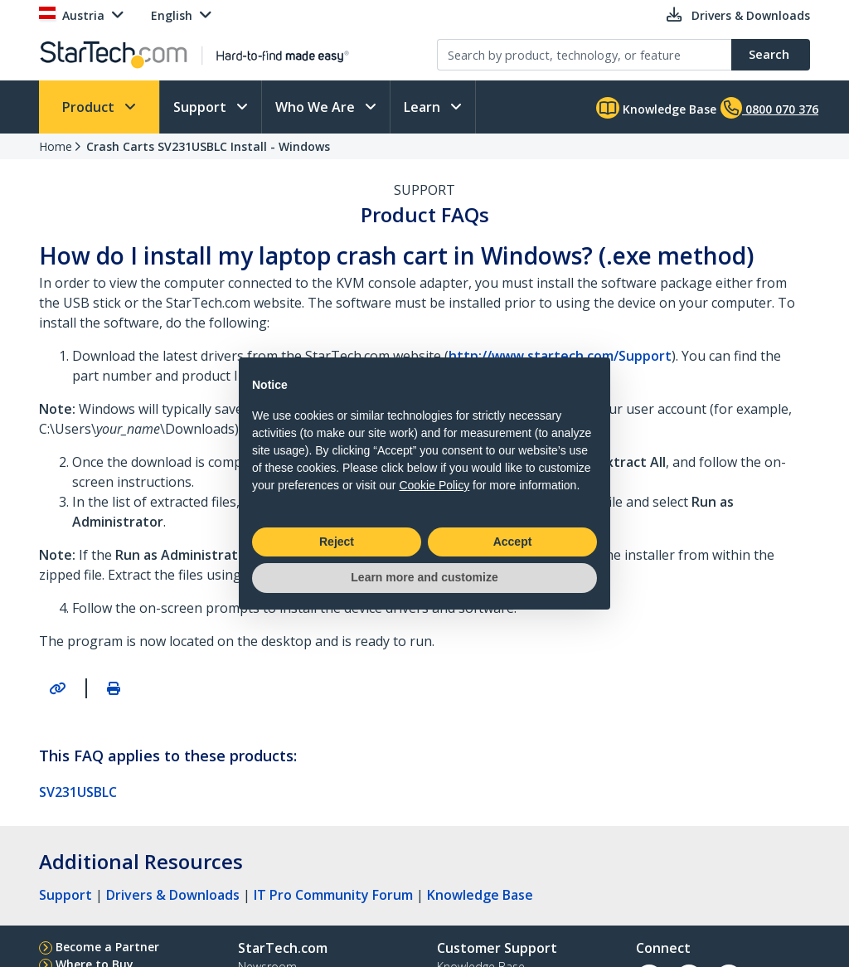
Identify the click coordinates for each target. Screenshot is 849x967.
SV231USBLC (78, 792)
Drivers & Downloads (173, 895)
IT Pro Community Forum (333, 895)
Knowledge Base (656, 108)
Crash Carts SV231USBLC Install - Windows (208, 146)
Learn (424, 107)
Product (90, 107)
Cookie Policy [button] (434, 485)
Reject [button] (336, 541)
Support (201, 107)
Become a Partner (107, 947)
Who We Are (316, 107)
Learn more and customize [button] (424, 577)
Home (55, 146)
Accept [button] (512, 541)
